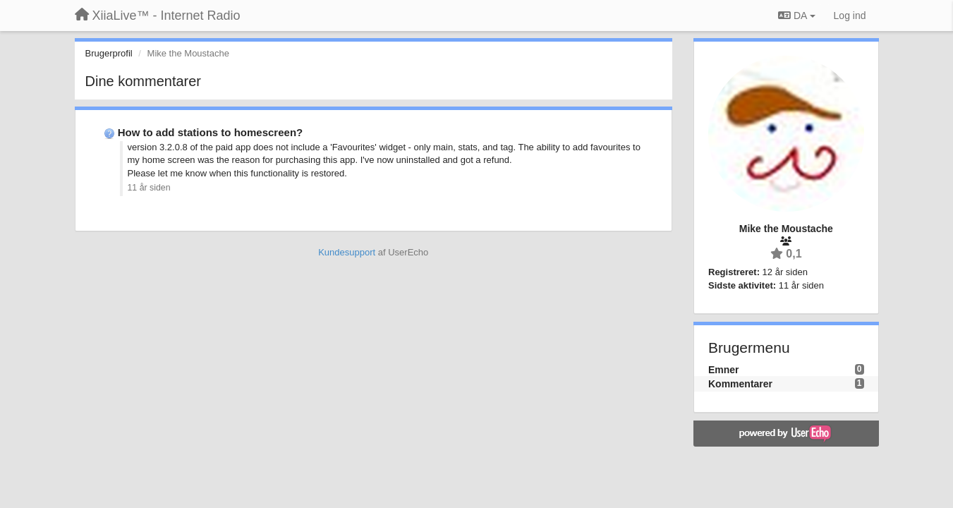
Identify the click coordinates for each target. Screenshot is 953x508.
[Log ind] (850, 16)
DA (796, 15)
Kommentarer (740, 383)
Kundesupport (346, 252)
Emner (723, 369)
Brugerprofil (109, 53)
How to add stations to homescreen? (210, 132)
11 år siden (149, 188)
